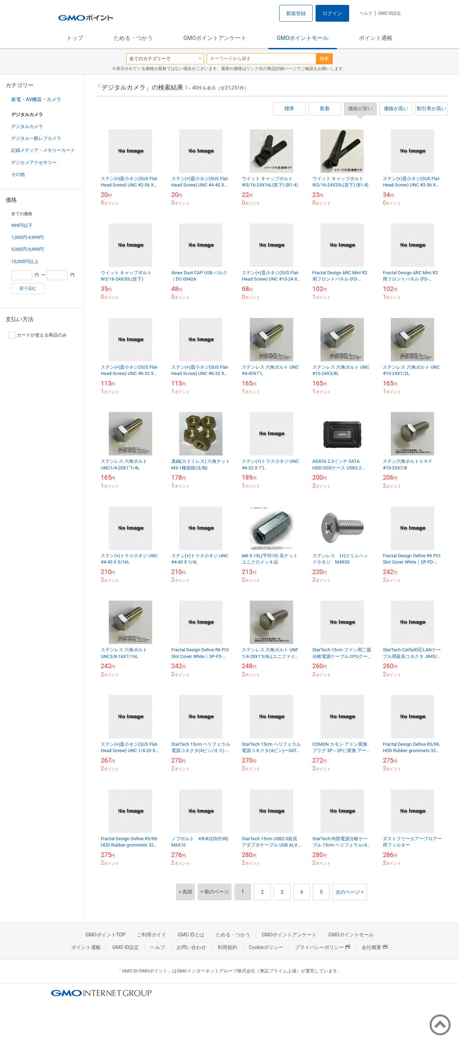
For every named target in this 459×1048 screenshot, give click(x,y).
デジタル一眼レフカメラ (36, 138)
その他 (18, 174)
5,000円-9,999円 (27, 249)
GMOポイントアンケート (214, 38)
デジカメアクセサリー (34, 162)
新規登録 (296, 13)
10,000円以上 (24, 261)
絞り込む (28, 288)
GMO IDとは (191, 934)
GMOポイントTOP (105, 934)
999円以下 (22, 225)
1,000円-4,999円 (27, 237)
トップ (74, 38)
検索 (324, 58)
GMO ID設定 (389, 13)
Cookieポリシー (266, 947)
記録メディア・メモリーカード (43, 150)
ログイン (332, 13)
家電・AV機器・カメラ (36, 99)
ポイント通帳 (376, 38)
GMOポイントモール (303, 38)
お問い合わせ (191, 947)
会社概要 (375, 947)
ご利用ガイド (151, 934)
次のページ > (350, 892)
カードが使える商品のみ (37, 335)
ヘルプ (366, 13)
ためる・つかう (133, 38)
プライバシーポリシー (322, 947)
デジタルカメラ (27, 126)
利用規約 (227, 947)
